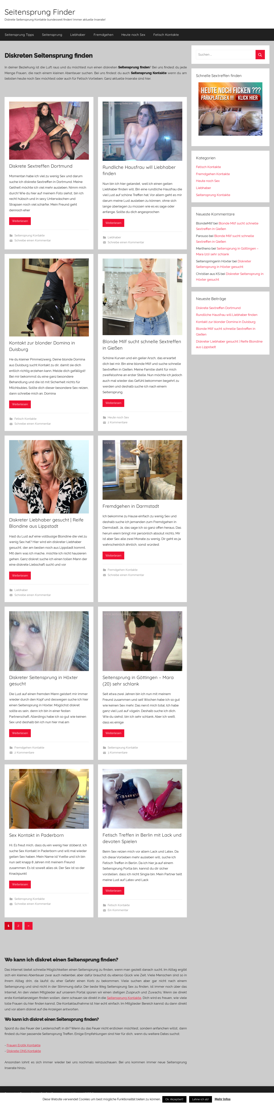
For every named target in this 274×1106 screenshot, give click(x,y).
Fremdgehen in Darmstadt (131, 506)
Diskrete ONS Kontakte (24, 1051)
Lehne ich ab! (200, 1099)
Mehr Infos (222, 1099)
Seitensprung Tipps (19, 35)
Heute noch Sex (133, 35)
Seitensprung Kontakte (29, 235)
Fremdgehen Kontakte (123, 570)
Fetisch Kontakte (166, 35)
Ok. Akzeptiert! (174, 1099)
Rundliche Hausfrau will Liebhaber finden (226, 315)
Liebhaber (77, 35)
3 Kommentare (117, 752)
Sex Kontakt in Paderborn (36, 835)
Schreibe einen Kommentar (32, 240)
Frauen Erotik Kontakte (24, 1045)
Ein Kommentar (118, 910)
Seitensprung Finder (40, 12)
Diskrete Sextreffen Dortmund (40, 166)
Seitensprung (52, 35)
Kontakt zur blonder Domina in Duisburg (226, 322)
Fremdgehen (103, 35)
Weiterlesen (20, 221)
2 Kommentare (117, 422)
